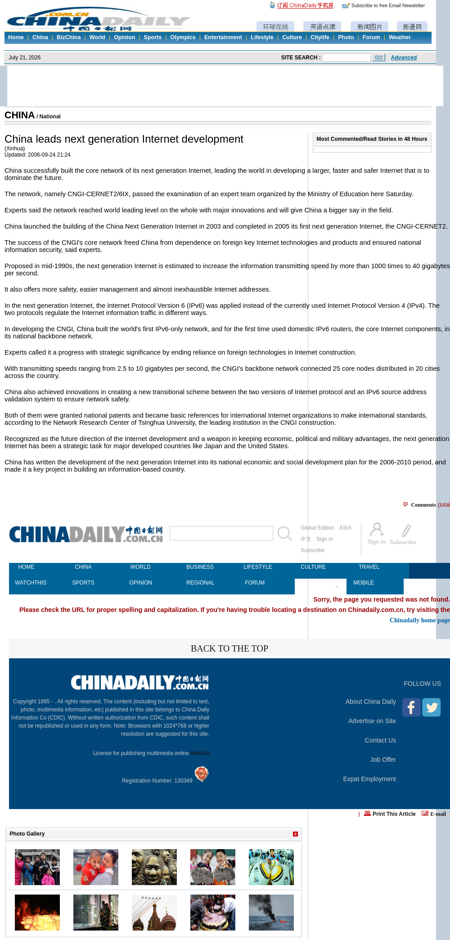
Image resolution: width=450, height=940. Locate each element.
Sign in (324, 539)
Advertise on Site (372, 720)
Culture (292, 37)
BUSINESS (197, 567)
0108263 (199, 753)
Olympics (182, 37)
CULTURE (312, 567)
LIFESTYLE (254, 567)
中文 (306, 539)
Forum (371, 37)
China (40, 37)
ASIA (345, 528)
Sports (153, 37)
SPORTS (83, 583)
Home (16, 37)
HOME (26, 567)
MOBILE (363, 583)
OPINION (140, 583)
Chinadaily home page (420, 620)
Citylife (319, 37)
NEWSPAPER (312, 583)
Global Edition (317, 528)
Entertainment (223, 37)
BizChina (69, 37)
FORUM (255, 583)
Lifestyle (262, 37)
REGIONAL (197, 583)
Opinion (124, 37)
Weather (400, 37)
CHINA (19, 115)
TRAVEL (369, 567)
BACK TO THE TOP (229, 648)
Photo (346, 37)
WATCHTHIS (26, 583)
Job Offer (383, 759)
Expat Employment (369, 779)
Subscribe (312, 550)
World (97, 37)
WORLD (140, 567)
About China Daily (371, 701)
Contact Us (380, 740)
